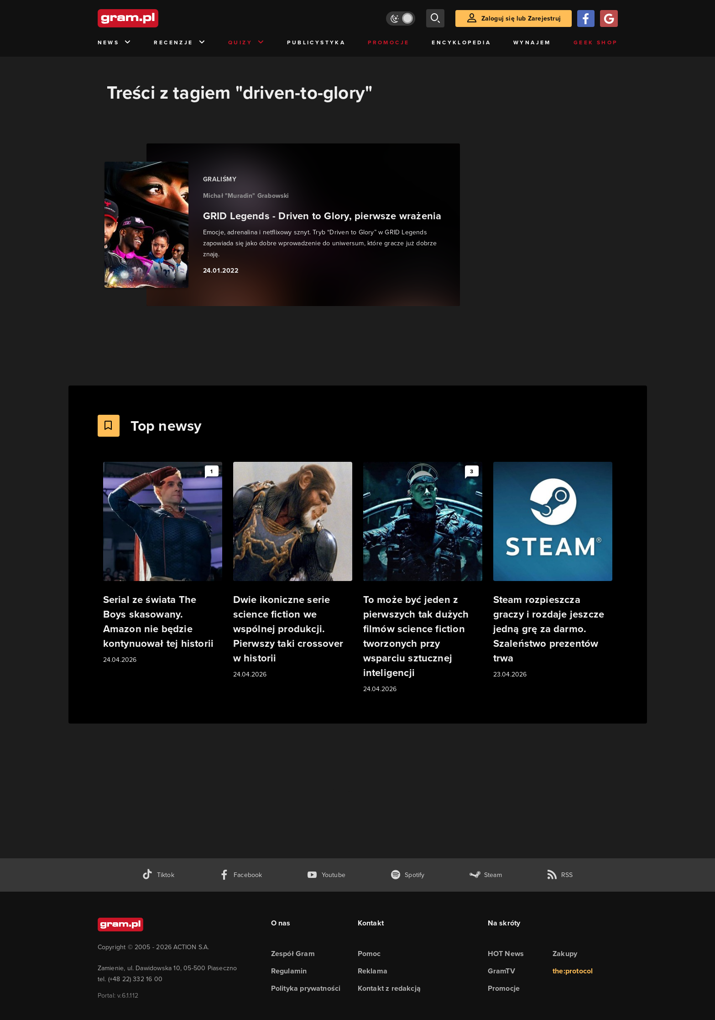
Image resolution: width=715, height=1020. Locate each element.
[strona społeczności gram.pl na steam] (486, 875)
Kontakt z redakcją (389, 988)
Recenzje (180, 42)
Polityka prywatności (306, 988)
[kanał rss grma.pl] (560, 875)
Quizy (246, 42)
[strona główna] (151, 18)
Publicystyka (316, 42)
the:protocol (573, 971)
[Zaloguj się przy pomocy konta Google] (608, 18)
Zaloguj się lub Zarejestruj (521, 18)
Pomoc (369, 953)
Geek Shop (596, 42)
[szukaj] (435, 18)
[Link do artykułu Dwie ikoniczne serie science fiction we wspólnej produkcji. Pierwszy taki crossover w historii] (293, 571)
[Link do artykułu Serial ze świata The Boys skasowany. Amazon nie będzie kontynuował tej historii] (163, 563)
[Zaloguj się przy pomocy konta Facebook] (586, 18)
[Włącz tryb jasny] (400, 18)
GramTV (501, 971)
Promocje (388, 42)
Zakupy (565, 953)
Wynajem (532, 42)
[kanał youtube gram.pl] (326, 875)
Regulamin (289, 971)
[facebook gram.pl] (240, 875)
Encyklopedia (461, 42)
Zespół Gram (293, 953)
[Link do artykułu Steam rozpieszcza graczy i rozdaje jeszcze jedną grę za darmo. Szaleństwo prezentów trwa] (553, 571)
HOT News (506, 953)
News (115, 42)
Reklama (372, 971)
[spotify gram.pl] (407, 875)
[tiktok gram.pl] (158, 875)
